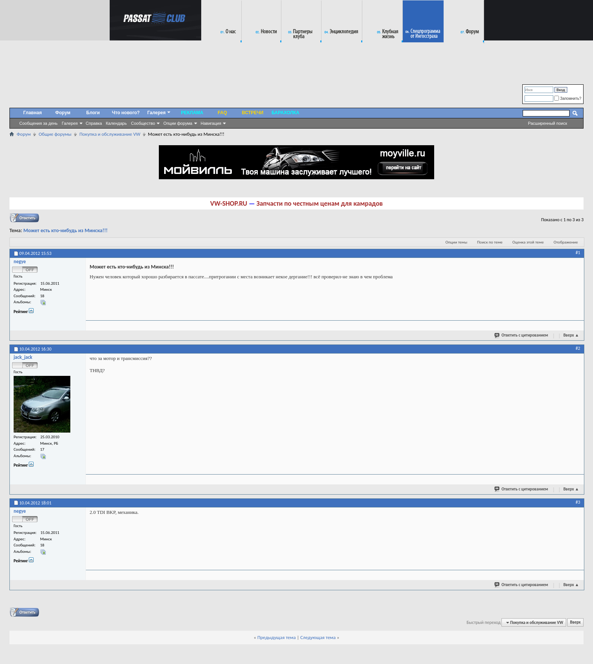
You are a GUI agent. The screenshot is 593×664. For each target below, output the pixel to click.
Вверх (571, 335)
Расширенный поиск (547, 123)
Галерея (70, 123)
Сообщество (143, 123)
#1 (578, 252)
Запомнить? (567, 98)
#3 (578, 502)
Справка (94, 123)
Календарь (116, 123)
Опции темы (456, 242)
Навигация (211, 123)
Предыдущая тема (276, 637)
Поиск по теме (490, 242)
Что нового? (126, 112)
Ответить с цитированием (521, 335)
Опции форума (177, 123)
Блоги (93, 112)
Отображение (566, 242)
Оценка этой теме (528, 242)
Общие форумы (55, 134)
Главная (32, 112)
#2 (578, 348)
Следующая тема (318, 637)
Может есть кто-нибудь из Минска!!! (65, 230)
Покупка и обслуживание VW (109, 134)
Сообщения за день (38, 123)
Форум (62, 112)
